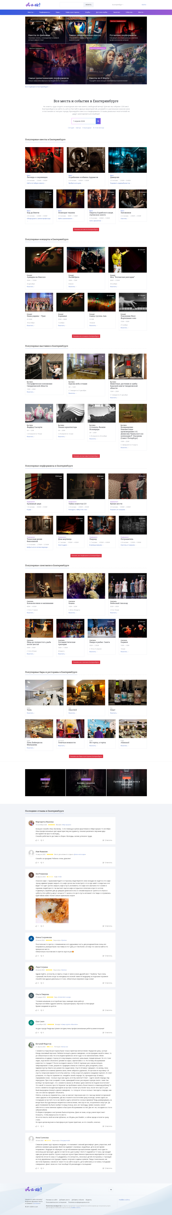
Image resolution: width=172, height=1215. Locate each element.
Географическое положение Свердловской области (39, 385)
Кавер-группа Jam (98, 316)
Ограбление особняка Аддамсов (83, 177)
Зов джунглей (64, 1140)
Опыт (112, 710)
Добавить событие (78, 1200)
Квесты (31, 12)
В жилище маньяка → (96, 545)
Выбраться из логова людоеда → (38, 547)
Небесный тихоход (119, 603)
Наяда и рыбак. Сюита (99, 642)
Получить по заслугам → (118, 510)
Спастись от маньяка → (128, 545)
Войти (144, 5)
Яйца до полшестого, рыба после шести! (39, 643)
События (129, 12)
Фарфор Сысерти (34, 427)
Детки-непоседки (79, 854)
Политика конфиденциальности (78, 1202)
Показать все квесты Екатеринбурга (86, 229)
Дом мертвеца (64, 539)
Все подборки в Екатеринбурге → (37, 87)
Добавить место (64, 1200)
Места (141, 12)
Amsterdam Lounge (64, 997)
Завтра (78, 128)
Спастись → (124, 218)
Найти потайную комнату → (36, 183)
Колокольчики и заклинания (40, 603)
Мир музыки (67, 825)
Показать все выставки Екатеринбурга (86, 456)
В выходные (86, 128)
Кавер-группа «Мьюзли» (69, 1024)
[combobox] (71, 4)
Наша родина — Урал (36, 316)
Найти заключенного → (66, 218)
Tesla (29, 710)
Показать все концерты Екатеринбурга (86, 336)
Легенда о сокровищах (37, 177)
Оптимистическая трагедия (66, 643)
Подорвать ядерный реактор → (121, 183)
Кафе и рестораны (73, 12)
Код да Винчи (33, 212)
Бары (58, 12)
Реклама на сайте (51, 1200)
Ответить (107, 840)
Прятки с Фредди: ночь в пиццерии (127, 783)
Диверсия (114, 177)
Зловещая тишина (66, 212)
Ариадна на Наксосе (36, 277)
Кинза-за (64, 1047)
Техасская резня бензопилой (34, 540)
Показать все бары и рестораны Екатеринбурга (86, 756)
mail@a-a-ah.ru (75, 1208)
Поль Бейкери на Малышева (34, 743)
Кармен (124, 642)
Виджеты (89, 1200)
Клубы (88, 12)
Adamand (125, 742)
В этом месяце (98, 128)
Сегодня (71, 128)
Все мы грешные (86, 783)
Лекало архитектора (67, 427)
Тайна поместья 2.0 (77, 503)
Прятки (64, 940)
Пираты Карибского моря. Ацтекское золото (101, 213)
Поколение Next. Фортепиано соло (128, 317)
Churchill (73, 710)
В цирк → (30, 510)
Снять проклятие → (96, 221)
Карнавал (62, 316)
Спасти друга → (63, 545)
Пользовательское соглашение (56, 1202)
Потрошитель (127, 539)
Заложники (126, 212)
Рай (60, 877)
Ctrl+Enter (36, 1203)
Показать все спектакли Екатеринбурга (86, 662)
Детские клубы (102, 12)
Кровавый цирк (34, 503)
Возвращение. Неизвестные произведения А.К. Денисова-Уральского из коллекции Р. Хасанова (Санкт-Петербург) (132, 432)
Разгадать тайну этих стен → (78, 510)
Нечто (45, 783)
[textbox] (71, 3)
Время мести (116, 503)
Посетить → (31, 287)
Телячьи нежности (67, 742)
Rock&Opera (74, 277)
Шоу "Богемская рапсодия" (122, 277)
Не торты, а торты (97, 742)
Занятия (117, 12)
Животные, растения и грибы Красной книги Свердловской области (124, 386)
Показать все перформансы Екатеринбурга (86, 555)
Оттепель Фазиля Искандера (97, 428)
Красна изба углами (78, 384)
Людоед (93, 539)
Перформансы (45, 12)
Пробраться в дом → (75, 183)
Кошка (71, 603)
